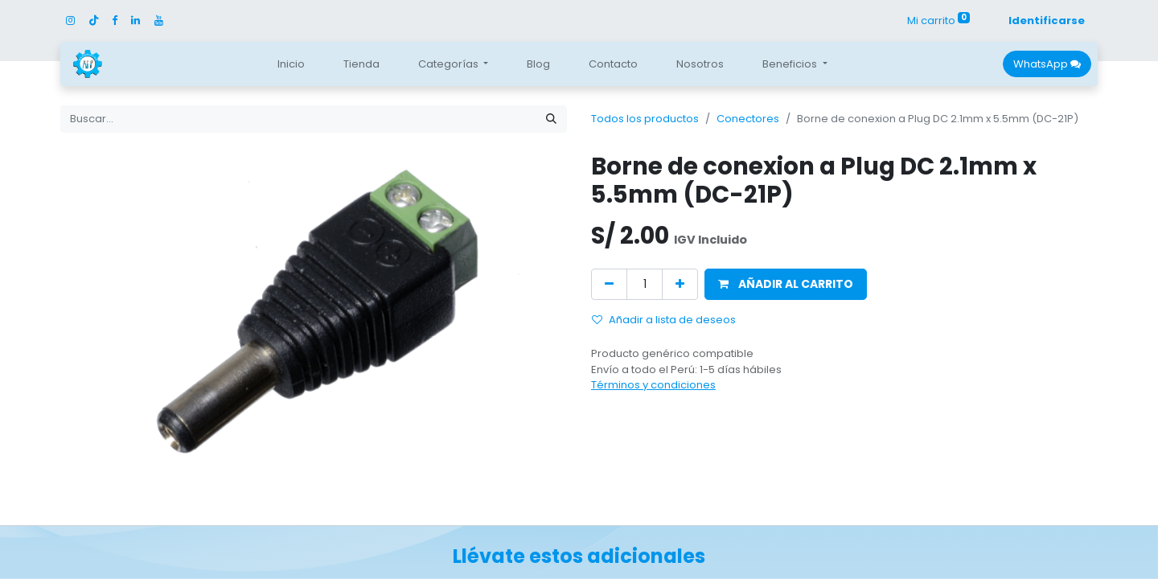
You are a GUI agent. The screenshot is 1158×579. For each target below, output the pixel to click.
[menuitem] (291, 64)
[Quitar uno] (609, 284)
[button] (785, 284)
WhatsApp (1047, 64)
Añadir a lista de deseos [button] (664, 319)
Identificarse (1046, 20)
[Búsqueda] (551, 119)
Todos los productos (645, 118)
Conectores (748, 118)
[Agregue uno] (680, 284)
